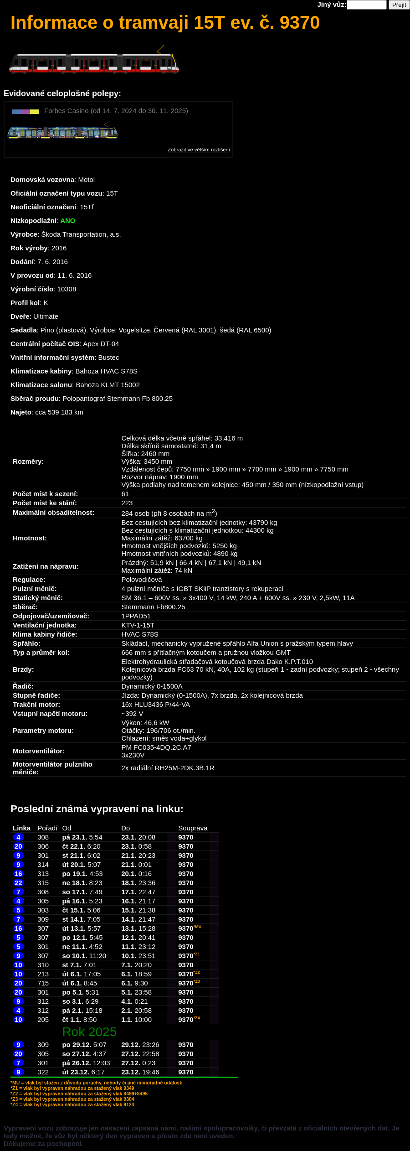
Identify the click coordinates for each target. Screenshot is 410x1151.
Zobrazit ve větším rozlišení (199, 149)
